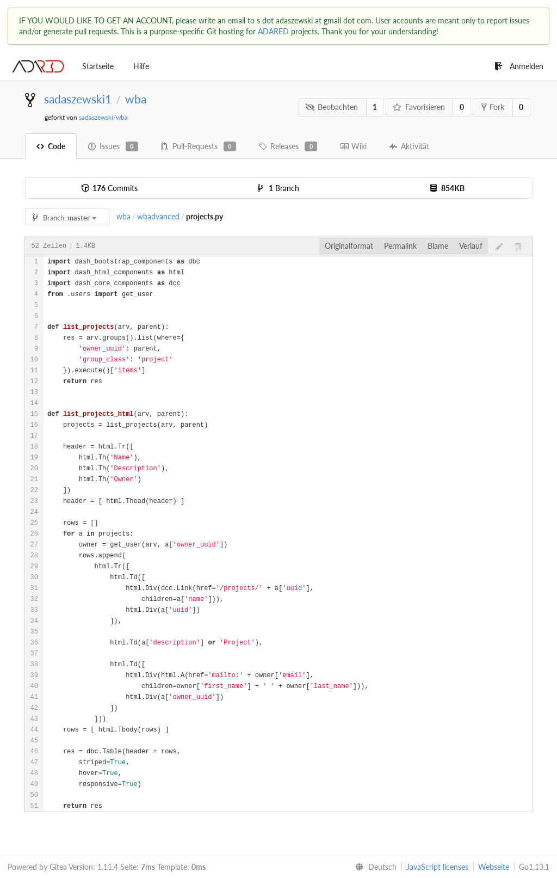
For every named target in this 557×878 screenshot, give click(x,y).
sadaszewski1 (78, 99)
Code (50, 146)
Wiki (353, 146)
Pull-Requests (198, 146)
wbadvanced (158, 216)
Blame (438, 245)
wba (135, 99)
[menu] (374, 867)
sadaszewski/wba (103, 117)
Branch (278, 188)
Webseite (493, 866)
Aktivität (409, 146)
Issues (113, 146)
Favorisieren (419, 107)
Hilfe (141, 66)
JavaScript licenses (437, 866)
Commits (110, 188)
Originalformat (349, 245)
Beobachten (331, 107)
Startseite (98, 66)
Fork (492, 107)
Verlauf (470, 245)
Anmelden (518, 66)
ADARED (273, 31)
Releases (288, 146)
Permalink (400, 245)
